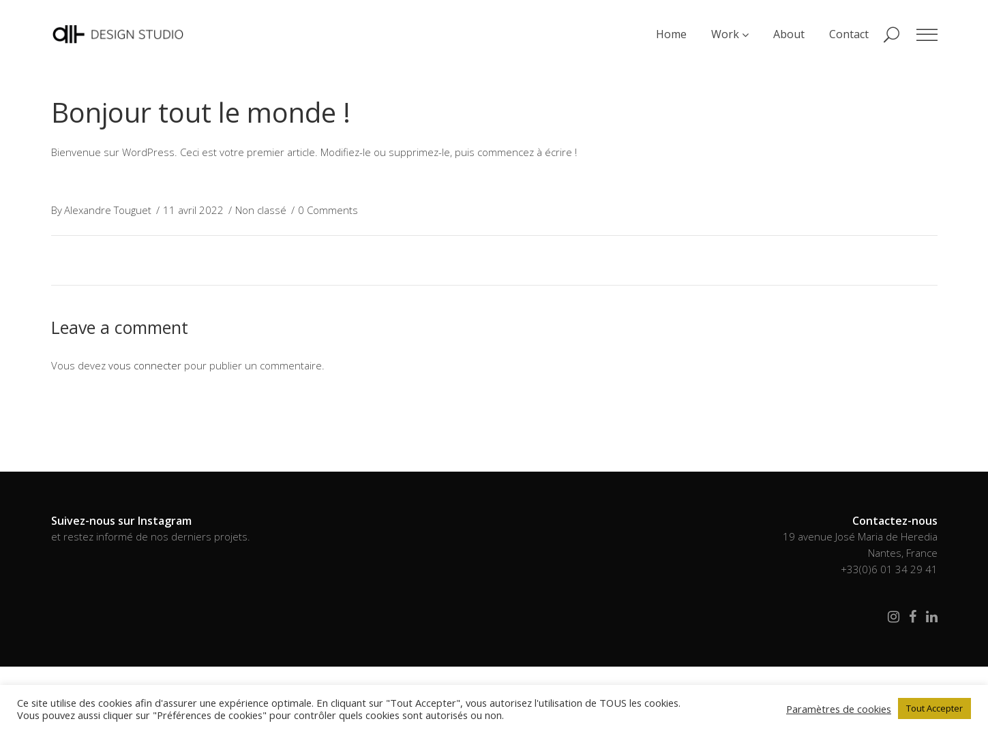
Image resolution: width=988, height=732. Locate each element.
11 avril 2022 (193, 210)
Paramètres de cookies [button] (838, 709)
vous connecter (144, 365)
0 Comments (328, 210)
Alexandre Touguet (107, 210)
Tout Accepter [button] (934, 708)
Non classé (260, 210)
